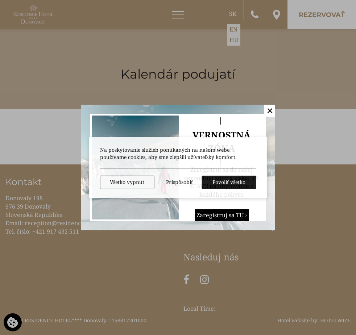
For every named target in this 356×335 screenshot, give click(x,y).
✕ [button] (269, 110)
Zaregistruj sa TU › (221, 215)
